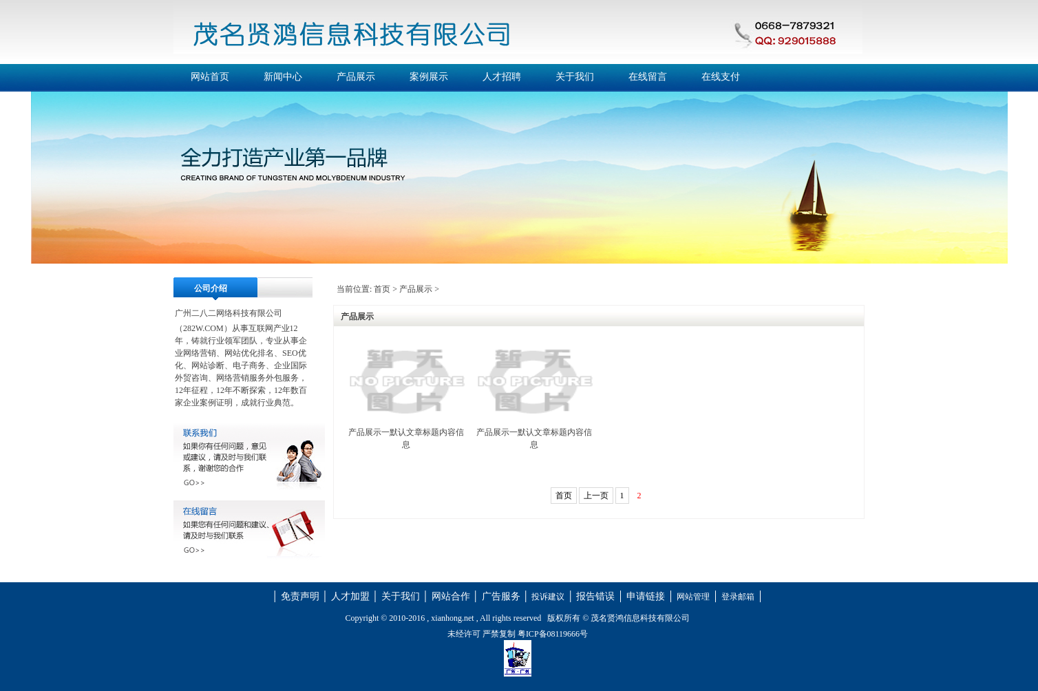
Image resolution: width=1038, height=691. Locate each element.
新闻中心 (283, 77)
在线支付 (720, 77)
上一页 (596, 495)
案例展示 (429, 77)
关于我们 (574, 77)
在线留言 (647, 77)
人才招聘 (502, 77)
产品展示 (356, 77)
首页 (382, 289)
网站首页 (210, 77)
